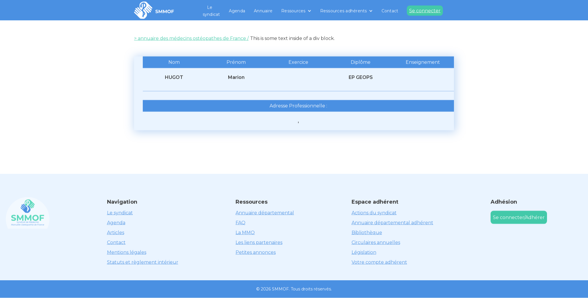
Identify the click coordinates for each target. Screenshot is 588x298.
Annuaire (263, 10)
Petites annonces (256, 252)
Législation (364, 252)
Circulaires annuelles (376, 242)
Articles (115, 232)
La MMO (245, 232)
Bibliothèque (367, 232)
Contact (390, 10)
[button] (296, 10)
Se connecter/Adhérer (519, 217)
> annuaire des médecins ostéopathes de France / (191, 38)
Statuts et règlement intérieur (142, 262)
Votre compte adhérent (379, 262)
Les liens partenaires (259, 242)
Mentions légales (126, 252)
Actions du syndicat (374, 212)
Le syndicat (211, 11)
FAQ (240, 222)
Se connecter (425, 10)
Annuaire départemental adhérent (392, 222)
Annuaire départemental (265, 212)
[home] (154, 10)
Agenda (237, 10)
